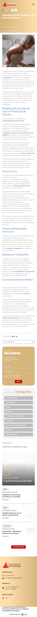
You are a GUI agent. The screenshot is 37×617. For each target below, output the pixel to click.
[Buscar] (32, 342)
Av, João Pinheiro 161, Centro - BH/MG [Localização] (10, 588)
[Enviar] (18, 381)
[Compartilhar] (12, 336)
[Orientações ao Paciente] (18, 416)
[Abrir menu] (33, 4)
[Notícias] (18, 411)
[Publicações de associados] (18, 425)
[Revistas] (18, 430)
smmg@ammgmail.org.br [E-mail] (12, 578)
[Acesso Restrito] (18, 398)
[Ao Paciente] (18, 402)
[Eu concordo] (12, 376)
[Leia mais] (18, 496)
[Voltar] (5, 10)
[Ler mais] (18, 469)
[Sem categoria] (18, 434)
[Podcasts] (18, 421)
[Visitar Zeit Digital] (19, 614)
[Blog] (18, 407)
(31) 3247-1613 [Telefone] (8, 575)
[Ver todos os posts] (18, 547)
